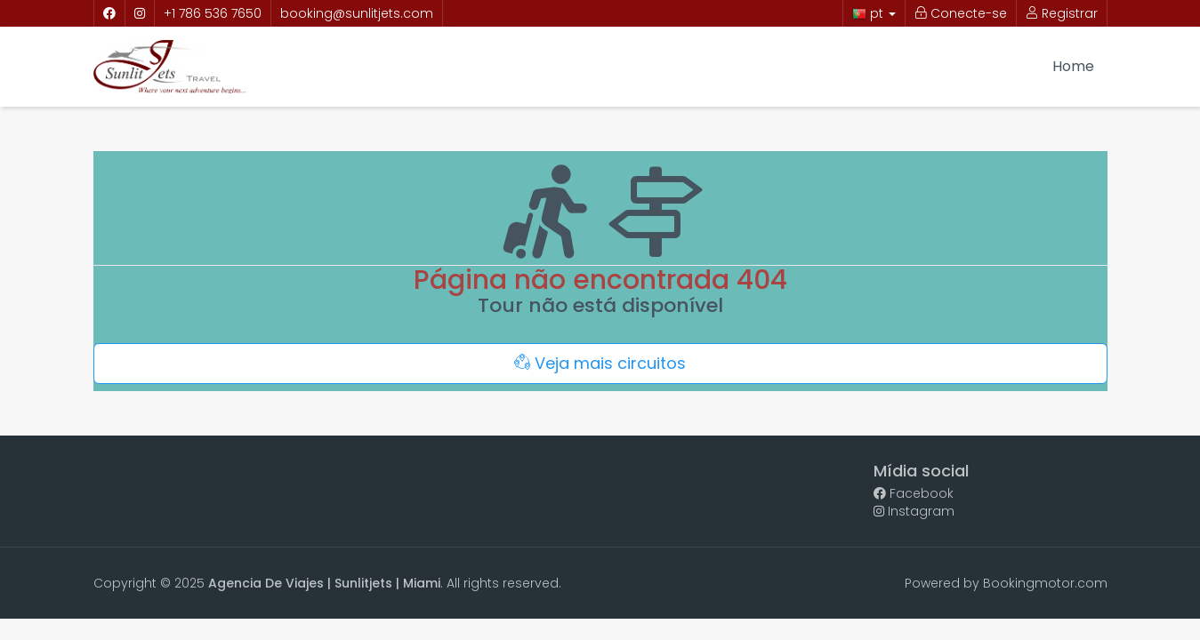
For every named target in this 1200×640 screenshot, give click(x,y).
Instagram (914, 511)
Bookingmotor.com (1045, 583)
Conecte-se (960, 13)
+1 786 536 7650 (213, 13)
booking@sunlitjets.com (356, 13)
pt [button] (874, 13)
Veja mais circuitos (600, 363)
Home (1073, 66)
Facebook (914, 493)
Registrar (1062, 13)
